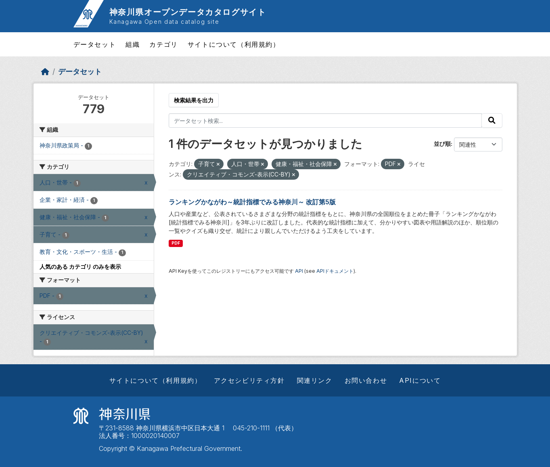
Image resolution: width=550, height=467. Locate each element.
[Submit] (491, 120)
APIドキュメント (334, 271)
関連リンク (315, 380)
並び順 (442, 143)
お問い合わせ (366, 380)
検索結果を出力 (193, 100)
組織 (132, 44)
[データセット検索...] (325, 120)
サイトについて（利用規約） (234, 44)
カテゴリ (163, 44)
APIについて (420, 380)
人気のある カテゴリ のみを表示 (80, 266)
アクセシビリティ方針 (249, 380)
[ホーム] (45, 71)
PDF (175, 243)
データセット (94, 44)
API (299, 271)
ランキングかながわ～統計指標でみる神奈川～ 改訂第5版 (252, 202)
